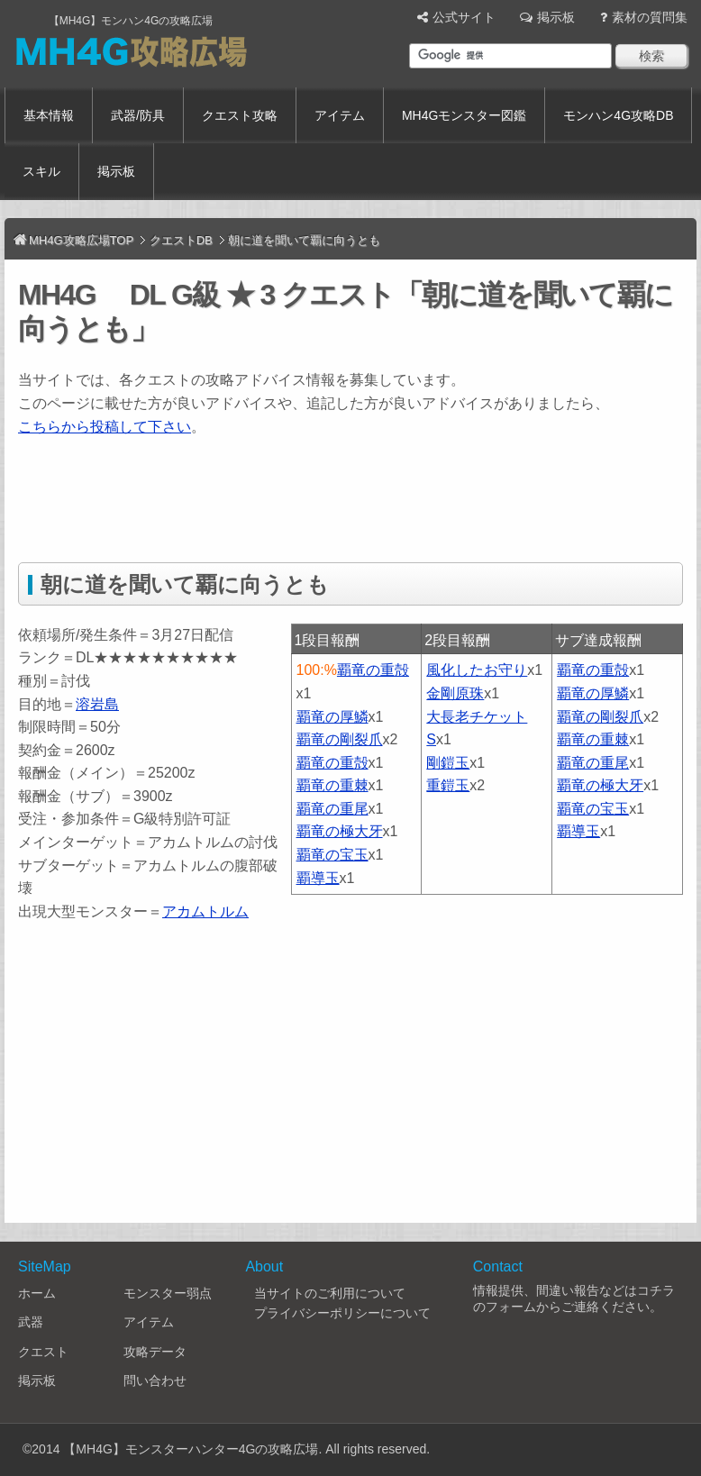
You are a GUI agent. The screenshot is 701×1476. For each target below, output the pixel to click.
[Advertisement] (346, 496)
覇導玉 (318, 878)
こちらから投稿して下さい (104, 426)
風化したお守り (476, 670)
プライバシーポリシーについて (342, 1313)
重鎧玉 (447, 785)
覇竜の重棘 (332, 785)
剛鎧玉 (447, 762)
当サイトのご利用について (329, 1293)
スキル (41, 171)
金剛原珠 (455, 693)
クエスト (43, 1351)
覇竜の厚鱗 (332, 716)
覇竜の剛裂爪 (339, 739)
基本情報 (48, 115)
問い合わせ (155, 1380)
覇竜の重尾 (332, 808)
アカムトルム (205, 911)
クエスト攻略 (240, 115)
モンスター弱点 (167, 1293)
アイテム (339, 115)
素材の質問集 (649, 17)
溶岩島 (97, 704)
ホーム (37, 1293)
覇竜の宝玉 (332, 854)
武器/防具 (138, 115)
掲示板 (556, 17)
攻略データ (155, 1351)
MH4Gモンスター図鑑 (464, 115)
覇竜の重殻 (373, 670)
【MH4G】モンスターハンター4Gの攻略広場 (190, 1449)
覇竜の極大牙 (339, 831)
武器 (30, 1322)
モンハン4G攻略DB (618, 115)
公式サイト (464, 17)
